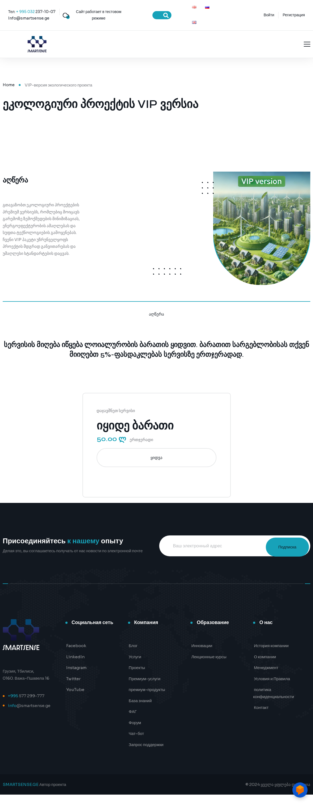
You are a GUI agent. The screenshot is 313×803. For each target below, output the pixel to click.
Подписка (283, 554)
